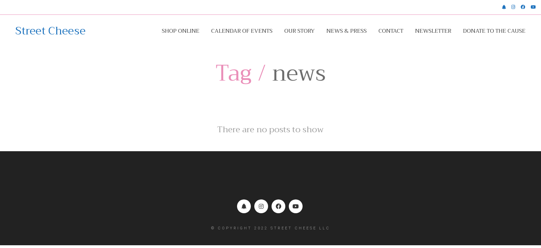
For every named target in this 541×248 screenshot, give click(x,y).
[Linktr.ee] (244, 206)
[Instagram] (261, 206)
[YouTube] (296, 206)
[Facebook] (278, 206)
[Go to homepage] (51, 31)
